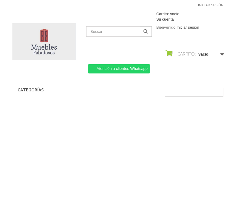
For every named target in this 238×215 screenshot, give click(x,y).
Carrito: (167, 14)
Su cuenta (165, 19)
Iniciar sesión (210, 5)
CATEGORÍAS (31, 90)
